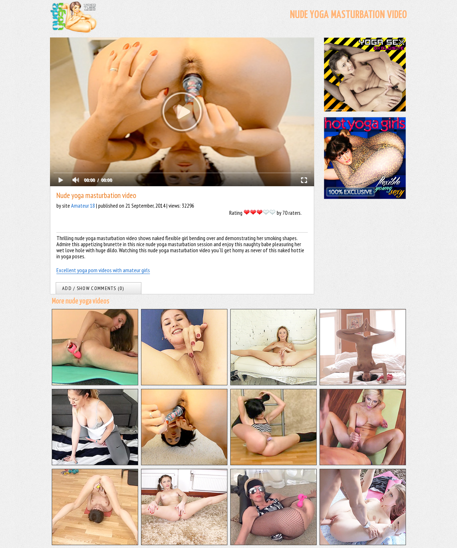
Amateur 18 (83, 205)
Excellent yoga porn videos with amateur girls (103, 270)
